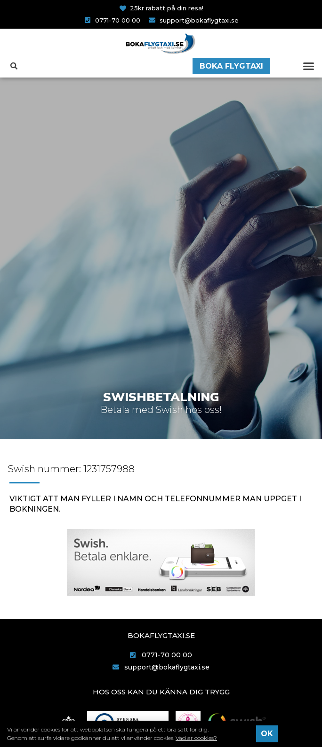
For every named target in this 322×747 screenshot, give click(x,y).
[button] (308, 66)
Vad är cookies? (196, 737)
